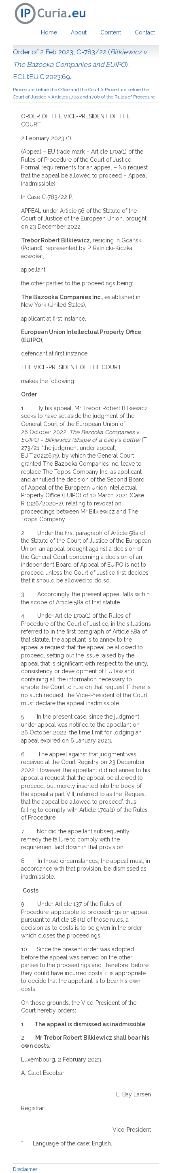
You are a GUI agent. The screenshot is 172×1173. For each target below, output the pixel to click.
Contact (145, 32)
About (79, 32)
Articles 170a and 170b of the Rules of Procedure (103, 97)
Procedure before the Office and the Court (57, 89)
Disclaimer (25, 1169)
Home (49, 32)
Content (110, 32)
